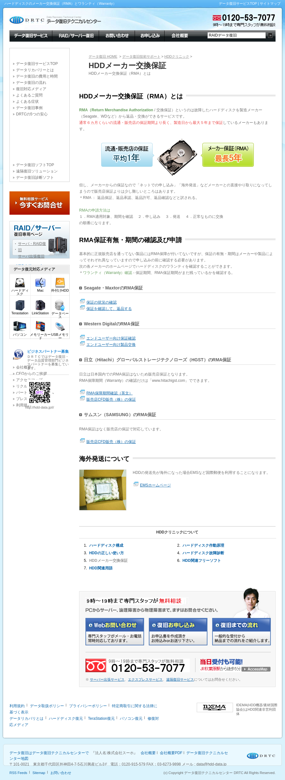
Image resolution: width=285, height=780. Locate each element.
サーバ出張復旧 (31, 256)
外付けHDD (60, 289)
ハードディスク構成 (106, 545)
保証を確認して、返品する (109, 308)
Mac (40, 289)
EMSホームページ (155, 485)
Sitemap (38, 773)
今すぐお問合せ (39, 203)
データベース (60, 314)
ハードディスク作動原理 (203, 545)
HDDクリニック (176, 56)
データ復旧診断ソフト (35, 177)
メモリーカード (40, 335)
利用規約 (17, 706)
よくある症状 (27, 101)
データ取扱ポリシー (47, 706)
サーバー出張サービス (107, 679)
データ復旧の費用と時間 (37, 76)
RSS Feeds (18, 773)
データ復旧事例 (29, 108)
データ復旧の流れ (31, 82)
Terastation (19, 311)
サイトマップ (270, 3)
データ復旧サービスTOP (238, 3)
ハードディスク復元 (66, 718)
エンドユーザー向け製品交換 (111, 344)
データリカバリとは (26, 718)
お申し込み (149, 35)
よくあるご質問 (29, 95)
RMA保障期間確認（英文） (109, 393)
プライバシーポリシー (88, 706)
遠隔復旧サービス (180, 679)
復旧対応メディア (31, 89)
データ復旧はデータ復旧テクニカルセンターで (49, 753)
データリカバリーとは (35, 70)
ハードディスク (20, 291)
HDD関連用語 (101, 568)
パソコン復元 (131, 718)
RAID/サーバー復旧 (75, 35)
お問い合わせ (117, 35)
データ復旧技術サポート (141, 56)
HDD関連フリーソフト (202, 560)
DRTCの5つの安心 (32, 114)
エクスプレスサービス (145, 679)
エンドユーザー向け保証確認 (111, 338)
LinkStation (40, 311)
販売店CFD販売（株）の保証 (111, 399)
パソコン (20, 333)
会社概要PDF (171, 753)
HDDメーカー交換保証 (108, 560)
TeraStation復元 (101, 718)
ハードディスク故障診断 (203, 553)
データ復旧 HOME (103, 56)
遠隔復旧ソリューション (37, 171)
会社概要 (179, 35)
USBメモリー (60, 335)
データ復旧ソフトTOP (35, 165)
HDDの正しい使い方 (106, 553)
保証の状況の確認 (101, 302)
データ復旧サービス (30, 35)
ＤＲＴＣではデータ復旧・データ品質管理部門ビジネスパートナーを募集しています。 (48, 359)
